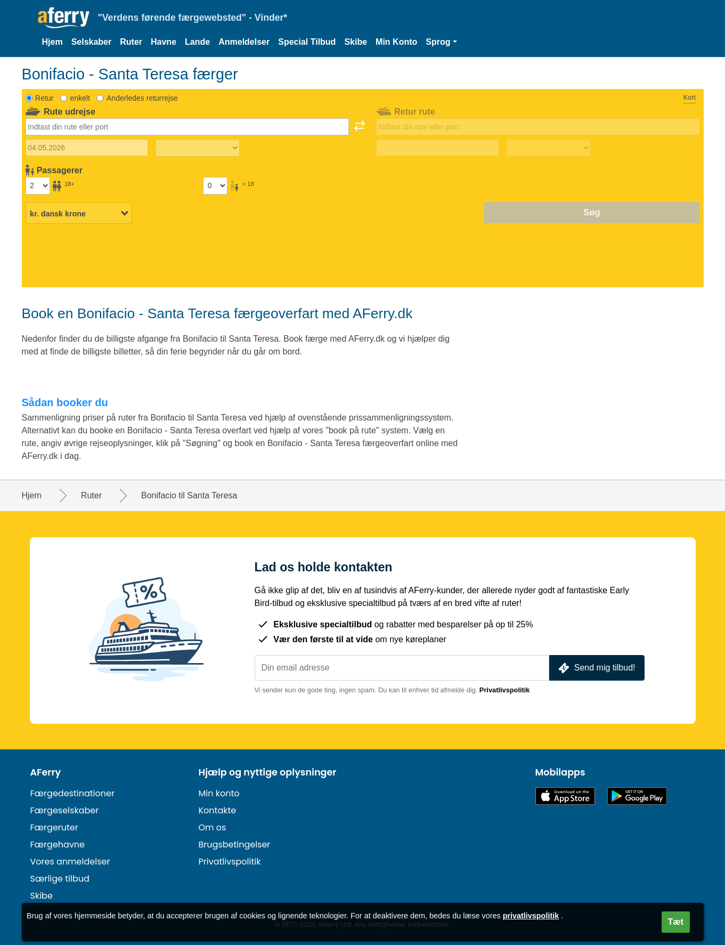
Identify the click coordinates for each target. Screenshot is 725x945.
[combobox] (187, 126)
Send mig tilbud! (596, 668)
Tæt (675, 921)
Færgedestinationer (72, 793)
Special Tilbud (307, 41)
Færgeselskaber (64, 810)
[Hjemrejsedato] (437, 147)
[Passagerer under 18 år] (215, 185)
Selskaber (91, 41)
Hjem (52, 41)
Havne (163, 41)
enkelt (79, 98)
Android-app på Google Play (637, 796)
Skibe (355, 41)
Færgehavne (57, 844)
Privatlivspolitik (504, 690)
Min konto (219, 793)
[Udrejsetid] (198, 148)
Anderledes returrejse (142, 98)
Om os (212, 827)
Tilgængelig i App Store (565, 796)
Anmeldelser (244, 41)
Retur (44, 98)
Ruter (131, 41)
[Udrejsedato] (87, 147)
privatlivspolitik (531, 915)
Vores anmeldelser (70, 861)
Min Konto (396, 41)
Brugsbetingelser (235, 844)
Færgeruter (54, 827)
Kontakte (218, 810)
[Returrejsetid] (549, 148)
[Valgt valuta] (79, 213)
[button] (441, 42)
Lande (197, 41)
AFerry (45, 772)
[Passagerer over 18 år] (38, 185)
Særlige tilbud (59, 879)
